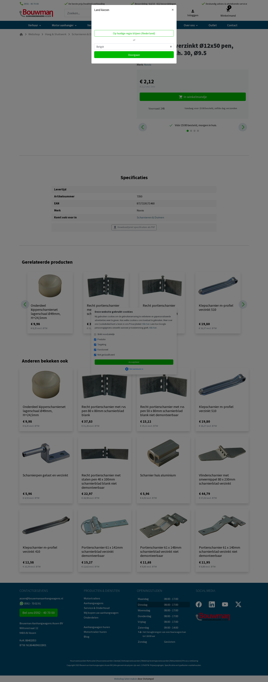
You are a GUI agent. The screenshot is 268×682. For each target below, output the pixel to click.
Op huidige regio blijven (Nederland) (134, 33)
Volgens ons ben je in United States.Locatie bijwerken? (116, 22)
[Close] (173, 10)
